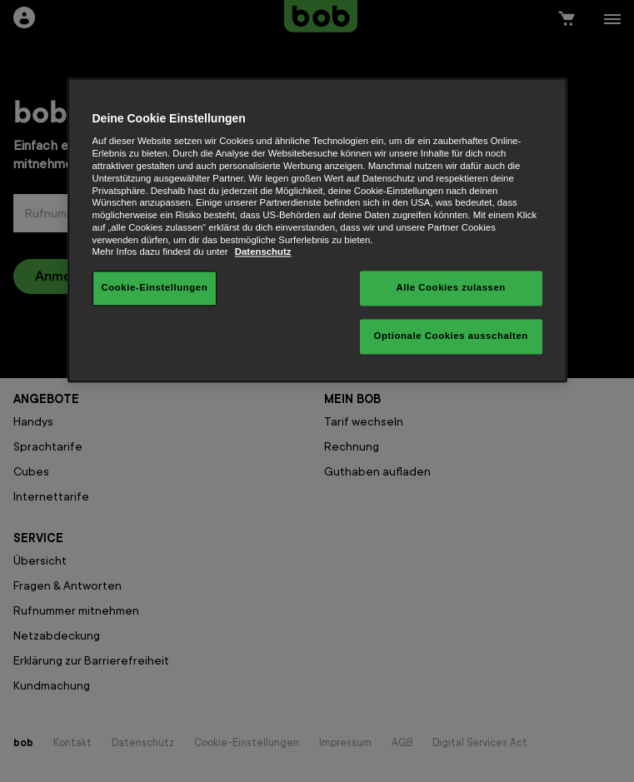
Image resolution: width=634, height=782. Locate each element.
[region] (317, 229)
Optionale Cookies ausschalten (451, 336)
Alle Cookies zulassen (450, 288)
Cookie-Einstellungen (155, 288)
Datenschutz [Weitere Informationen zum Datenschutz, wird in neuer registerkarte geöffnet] (263, 252)
